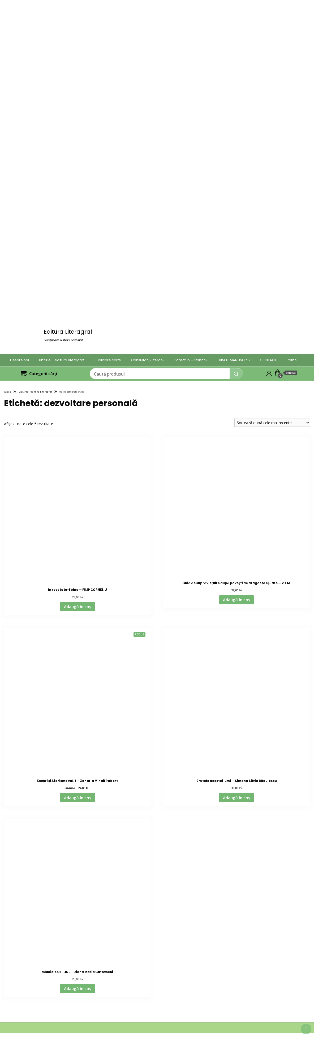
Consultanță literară (147, 360)
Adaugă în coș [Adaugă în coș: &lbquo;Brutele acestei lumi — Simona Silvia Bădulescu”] (236, 797)
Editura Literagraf (68, 331)
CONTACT (268, 360)
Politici (292, 360)
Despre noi (19, 360)
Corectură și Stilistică (190, 360)
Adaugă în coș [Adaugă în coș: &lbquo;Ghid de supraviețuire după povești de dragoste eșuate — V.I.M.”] (236, 599)
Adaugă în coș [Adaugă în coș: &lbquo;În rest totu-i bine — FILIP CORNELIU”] (77, 606)
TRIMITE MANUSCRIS (233, 360)
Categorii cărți (39, 373)
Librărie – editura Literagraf (62, 360)
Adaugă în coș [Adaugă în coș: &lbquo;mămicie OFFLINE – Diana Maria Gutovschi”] (77, 988)
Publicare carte (107, 360)
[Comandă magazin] (272, 423)
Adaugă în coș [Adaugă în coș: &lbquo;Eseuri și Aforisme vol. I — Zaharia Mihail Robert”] (77, 797)
